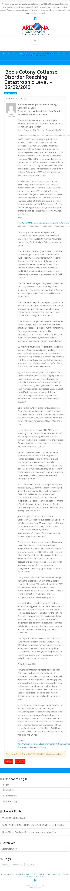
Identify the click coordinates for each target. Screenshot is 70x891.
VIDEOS (41, 874)
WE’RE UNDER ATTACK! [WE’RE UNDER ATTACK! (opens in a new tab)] (14, 818)
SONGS (48, 874)
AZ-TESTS (56, 874)
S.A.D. (9, 53)
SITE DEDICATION (32, 876)
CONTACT (65, 874)
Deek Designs (35, 887)
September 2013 (9, 848)
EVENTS (34, 874)
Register (20, 761)
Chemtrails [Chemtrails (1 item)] (5, 864)
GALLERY (19, 874)
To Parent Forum (10, 93)
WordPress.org (10, 801)
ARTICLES (11, 874)
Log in (8, 761)
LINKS (27, 874)
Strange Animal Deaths (22, 53)
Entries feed (8, 790)
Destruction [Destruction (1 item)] (17, 864)
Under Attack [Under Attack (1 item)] (31, 864)
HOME (3, 874)
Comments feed (10, 795)
